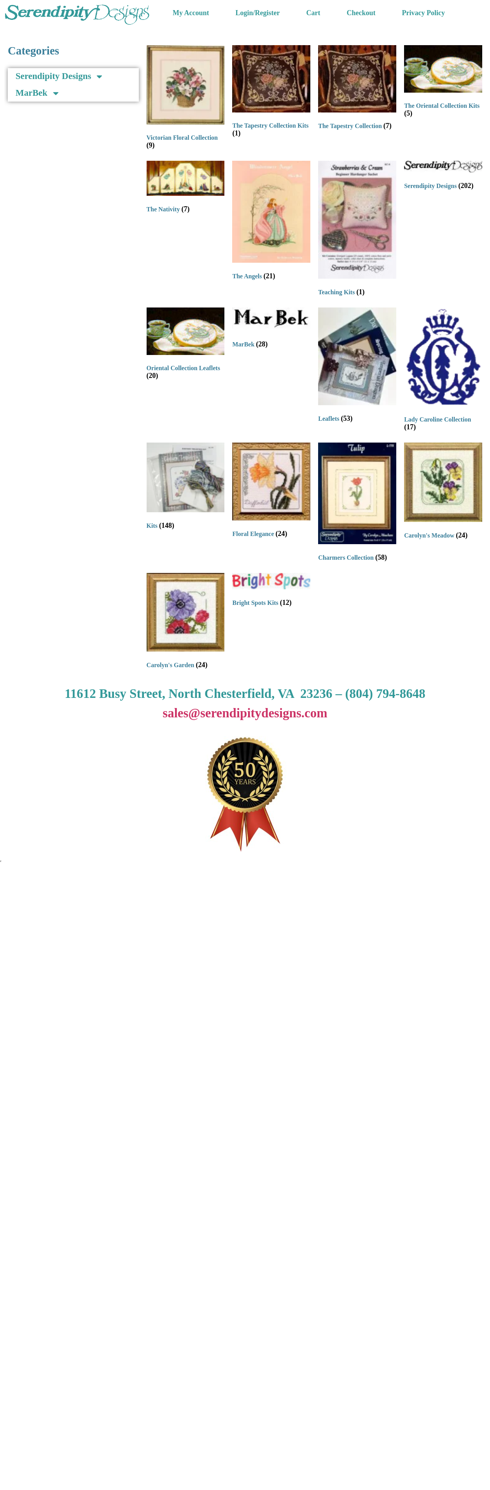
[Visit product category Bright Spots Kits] (271, 591)
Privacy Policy (423, 13)
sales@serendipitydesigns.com (245, 713)
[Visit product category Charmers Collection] (357, 504)
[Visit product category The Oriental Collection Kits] (443, 83)
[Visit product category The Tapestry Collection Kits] (271, 93)
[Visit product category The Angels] (271, 222)
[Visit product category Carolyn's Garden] (186, 623)
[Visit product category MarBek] (271, 329)
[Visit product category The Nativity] (186, 189)
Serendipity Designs (60, 76)
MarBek (38, 93)
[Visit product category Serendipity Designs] (443, 177)
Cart (313, 13)
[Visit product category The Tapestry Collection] (357, 89)
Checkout (360, 13)
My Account (191, 13)
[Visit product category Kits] (186, 488)
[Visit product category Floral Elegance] (271, 492)
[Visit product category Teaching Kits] (357, 230)
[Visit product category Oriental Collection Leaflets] (186, 345)
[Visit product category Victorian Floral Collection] (186, 99)
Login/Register (258, 13)
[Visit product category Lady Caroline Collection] (443, 371)
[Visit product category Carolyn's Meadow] (443, 493)
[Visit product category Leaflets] (357, 366)
